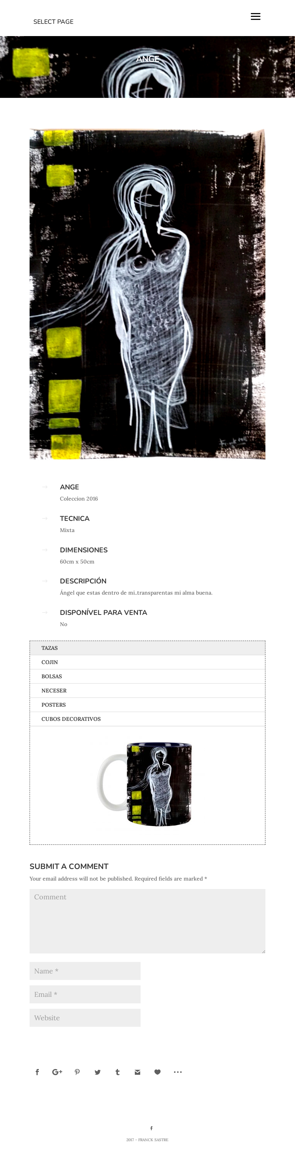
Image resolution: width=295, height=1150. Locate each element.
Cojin (49, 662)
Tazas (49, 647)
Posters (53, 704)
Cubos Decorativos (71, 718)
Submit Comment (234, 1038)
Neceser (53, 690)
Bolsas (51, 676)
